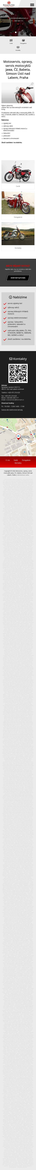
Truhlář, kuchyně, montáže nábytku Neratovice (21, 890)
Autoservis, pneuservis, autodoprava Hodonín (12, 966)
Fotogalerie (23, 43)
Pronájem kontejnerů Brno (11, 1159)
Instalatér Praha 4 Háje (27, 1098)
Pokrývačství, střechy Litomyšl (27, 1021)
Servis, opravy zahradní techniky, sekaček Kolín (14, 1009)
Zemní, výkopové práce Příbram (22, 1103)
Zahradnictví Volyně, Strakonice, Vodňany (11, 945)
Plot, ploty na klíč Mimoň (23, 1164)
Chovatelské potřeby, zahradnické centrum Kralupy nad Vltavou (20, 692)
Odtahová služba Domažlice (28, 956)
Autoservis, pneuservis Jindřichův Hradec (11, 1034)
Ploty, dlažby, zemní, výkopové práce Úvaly (15, 963)
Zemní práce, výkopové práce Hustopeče (20, 1162)
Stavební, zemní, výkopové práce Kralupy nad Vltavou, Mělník (20, 1033)
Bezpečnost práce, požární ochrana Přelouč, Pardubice (21, 591)
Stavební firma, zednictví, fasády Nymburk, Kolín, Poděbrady (15, 1001)
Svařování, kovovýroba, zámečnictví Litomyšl (11, 1092)
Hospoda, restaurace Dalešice (9, 1027)
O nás (8, 460)
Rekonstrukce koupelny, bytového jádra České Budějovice (16, 1055)
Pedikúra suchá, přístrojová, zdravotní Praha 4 (13, 1118)
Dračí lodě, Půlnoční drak (28, 1086)
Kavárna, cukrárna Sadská (15, 866)
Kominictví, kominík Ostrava (21, 1027)
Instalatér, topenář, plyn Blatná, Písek (19, 938)
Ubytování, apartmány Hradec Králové (21, 883)
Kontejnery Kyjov (6, 955)
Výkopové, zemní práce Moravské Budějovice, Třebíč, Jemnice (15, 998)
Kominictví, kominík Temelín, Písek (21, 946)
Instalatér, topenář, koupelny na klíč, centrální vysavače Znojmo (18, 885)
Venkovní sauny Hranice (12, 1052)
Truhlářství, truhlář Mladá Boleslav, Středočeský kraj (17, 490)
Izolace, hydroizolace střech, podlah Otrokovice (17, 1114)
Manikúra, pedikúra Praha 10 (16, 1098)
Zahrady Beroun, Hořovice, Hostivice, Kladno (19, 485)
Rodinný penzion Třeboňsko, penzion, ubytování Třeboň (21, 1026)
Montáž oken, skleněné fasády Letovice (11, 1054)
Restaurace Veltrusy (8, 940)
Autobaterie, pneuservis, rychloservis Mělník (25, 972)
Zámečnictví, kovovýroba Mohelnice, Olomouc (23, 1004)
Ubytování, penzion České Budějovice (17, 1107)
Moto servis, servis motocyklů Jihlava (21, 977)
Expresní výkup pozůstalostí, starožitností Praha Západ (22, 1105)
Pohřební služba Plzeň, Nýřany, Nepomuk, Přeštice (13, 1059)
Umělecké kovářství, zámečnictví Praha (24, 556)
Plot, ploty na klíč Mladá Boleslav (11, 1164)
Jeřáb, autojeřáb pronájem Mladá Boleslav (21, 530)
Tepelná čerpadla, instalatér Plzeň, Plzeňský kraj (23, 487)
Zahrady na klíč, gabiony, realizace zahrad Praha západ (17, 539)
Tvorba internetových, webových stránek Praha (13, 479)
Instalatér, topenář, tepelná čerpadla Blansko (24, 906)
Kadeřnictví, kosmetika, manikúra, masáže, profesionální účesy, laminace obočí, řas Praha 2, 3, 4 (18, 571)
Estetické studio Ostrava (28, 1059)
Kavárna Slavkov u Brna (23, 951)
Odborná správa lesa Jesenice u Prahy (15, 1135)
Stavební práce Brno (25, 967)
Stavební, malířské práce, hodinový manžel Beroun (13, 973)
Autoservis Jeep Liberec (24, 1014)
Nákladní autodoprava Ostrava (10, 1099)
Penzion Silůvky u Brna (13, 952)
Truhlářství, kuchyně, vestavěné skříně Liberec (14, 557)
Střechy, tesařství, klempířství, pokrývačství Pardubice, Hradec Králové (17, 650)
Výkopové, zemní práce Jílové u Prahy (27, 1146)
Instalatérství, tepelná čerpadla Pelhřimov (13, 1138)
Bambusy (18, 968)
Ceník (11, 43)
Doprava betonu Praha (20, 1007)
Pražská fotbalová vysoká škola (23, 974)
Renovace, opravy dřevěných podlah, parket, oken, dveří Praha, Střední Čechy (18, 560)
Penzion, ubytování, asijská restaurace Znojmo (17, 892)
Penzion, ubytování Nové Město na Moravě (24, 895)
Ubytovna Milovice (14, 993)
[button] (15, 32)
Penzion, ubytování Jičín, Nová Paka (15, 976)
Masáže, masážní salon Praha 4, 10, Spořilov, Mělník (17, 694)
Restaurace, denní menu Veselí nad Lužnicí (19, 1044)
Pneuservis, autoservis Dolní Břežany (24, 1000)
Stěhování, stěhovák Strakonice (18, 950)
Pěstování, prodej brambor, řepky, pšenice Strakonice (14, 1157)
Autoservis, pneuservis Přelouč (25, 1031)
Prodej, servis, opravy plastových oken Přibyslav (24, 1116)
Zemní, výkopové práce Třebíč (21, 1088)
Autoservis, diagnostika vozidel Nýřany (24, 965)
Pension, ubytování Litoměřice (15, 1021)
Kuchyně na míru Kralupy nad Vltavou (19, 1071)
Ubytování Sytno (11, 956)
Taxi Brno (30, 1094)
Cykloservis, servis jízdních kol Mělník (22, 889)
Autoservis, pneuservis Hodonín (27, 939)
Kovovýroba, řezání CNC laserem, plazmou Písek (19, 934)
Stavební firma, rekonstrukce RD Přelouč (13, 992)
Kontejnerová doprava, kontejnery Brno (19, 894)
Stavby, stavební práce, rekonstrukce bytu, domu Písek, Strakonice (16, 628)
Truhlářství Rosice (9, 946)
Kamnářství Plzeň (24, 1092)
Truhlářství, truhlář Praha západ (21, 758)
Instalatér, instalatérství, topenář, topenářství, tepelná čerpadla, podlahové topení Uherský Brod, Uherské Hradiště (18, 486)
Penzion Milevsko (18, 956)
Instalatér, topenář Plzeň (23, 884)
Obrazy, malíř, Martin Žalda (21, 710)
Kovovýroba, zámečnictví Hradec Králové (11, 1137)
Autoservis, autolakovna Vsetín (18, 1101)
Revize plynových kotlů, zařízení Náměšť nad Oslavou (18, 873)
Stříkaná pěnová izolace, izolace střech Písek (20, 941)
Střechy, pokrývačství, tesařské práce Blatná (15, 901)
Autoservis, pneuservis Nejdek (16, 1124)
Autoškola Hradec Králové (16, 1113)
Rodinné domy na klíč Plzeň (18, 983)
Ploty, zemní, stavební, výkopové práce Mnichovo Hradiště (18, 1011)
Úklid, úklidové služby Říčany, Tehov (24, 703)
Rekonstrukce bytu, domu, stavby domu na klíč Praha (18, 943)
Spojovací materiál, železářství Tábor (13, 612)
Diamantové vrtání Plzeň (22, 1167)
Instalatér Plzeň (14, 955)
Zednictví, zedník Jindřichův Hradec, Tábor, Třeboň (13, 1022)
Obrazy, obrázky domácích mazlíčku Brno (12, 1018)
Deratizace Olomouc (15, 1014)
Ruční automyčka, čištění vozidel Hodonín (21, 940)
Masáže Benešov (24, 612)
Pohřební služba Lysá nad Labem (16, 872)
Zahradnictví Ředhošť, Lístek (8, 593)
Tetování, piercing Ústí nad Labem (25, 1108)
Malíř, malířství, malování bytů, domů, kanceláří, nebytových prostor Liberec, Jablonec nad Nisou (18, 565)
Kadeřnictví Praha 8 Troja (8, 949)
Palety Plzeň (15, 884)
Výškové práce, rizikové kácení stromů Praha (15, 927)
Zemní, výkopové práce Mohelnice (16, 1016)
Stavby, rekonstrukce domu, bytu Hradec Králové (24, 935)
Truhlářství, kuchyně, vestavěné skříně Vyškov (19, 1112)
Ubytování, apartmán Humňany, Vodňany (20, 1154)
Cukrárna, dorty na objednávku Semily (19, 987)
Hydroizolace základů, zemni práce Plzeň (23, 954)
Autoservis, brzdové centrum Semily (17, 1005)
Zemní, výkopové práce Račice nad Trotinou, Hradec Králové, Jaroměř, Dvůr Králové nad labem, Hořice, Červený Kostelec (17, 841)
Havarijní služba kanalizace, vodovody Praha (11, 561)
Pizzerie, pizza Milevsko (28, 944)
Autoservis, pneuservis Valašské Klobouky (17, 1121)
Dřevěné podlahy (6, 1107)
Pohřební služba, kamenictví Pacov (15, 499)
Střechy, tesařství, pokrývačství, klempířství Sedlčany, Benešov (16, 715)
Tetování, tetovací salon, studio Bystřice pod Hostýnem (17, 1094)
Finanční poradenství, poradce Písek (19, 1126)
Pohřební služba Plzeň (13, 951)
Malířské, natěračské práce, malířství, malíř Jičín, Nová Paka (19, 994)
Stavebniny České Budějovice (22, 1159)
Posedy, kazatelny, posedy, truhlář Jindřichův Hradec (17, 1047)
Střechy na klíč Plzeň (22, 952)
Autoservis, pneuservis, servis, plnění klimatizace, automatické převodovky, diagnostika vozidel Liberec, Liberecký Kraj (18, 740)
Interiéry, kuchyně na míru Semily (15, 989)
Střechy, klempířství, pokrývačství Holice (17, 870)
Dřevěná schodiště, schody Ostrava (21, 1127)
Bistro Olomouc (6, 1005)
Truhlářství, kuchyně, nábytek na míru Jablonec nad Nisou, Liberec (16, 881)
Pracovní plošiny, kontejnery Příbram (18, 1102)
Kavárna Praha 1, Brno (25, 1096)
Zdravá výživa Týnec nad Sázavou (26, 1137)
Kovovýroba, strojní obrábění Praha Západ (12, 896)
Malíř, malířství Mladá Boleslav (21, 555)
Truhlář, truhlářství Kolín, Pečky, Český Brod (14, 533)
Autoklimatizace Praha (9, 507)
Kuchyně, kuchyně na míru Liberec (26, 880)
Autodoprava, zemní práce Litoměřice (10, 1032)
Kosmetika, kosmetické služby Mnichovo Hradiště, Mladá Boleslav (16, 995)
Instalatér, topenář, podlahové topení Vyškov (17, 897)
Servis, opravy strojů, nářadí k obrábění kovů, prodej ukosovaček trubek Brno (18, 891)
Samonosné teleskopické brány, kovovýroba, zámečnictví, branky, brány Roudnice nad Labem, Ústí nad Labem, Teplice (18, 578)
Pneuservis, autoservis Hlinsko (19, 1028)
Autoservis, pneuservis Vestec (12, 1049)
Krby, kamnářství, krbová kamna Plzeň (12, 957)
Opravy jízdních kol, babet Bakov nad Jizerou (24, 1147)
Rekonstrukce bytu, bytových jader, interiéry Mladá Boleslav (21, 1017)
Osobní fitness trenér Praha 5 (22, 502)
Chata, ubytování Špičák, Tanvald (24, 525)
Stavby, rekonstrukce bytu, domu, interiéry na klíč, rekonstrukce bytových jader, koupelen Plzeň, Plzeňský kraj (18, 480)
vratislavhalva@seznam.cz (19, 18)
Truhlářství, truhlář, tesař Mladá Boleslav (11, 514)
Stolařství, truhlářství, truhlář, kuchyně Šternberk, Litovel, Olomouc (20, 996)
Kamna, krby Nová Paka (10, 981)
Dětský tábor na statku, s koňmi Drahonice (24, 1151)
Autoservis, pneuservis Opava (9, 1152)
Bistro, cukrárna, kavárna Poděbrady (19, 1023)
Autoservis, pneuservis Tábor (16, 1086)
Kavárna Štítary (29, 1102)
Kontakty (18, 50)
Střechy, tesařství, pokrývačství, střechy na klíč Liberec (21, 506)
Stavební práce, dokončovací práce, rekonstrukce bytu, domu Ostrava (18, 1148)
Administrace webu (23, 475)
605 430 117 (18, 21)
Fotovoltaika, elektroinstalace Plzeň (26, 547)
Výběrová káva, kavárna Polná (16, 1125)
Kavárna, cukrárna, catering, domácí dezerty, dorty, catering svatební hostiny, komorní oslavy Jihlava (18, 1142)
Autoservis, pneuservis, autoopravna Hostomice (16, 1130)
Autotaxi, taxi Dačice (21, 1048)
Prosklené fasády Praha (22, 955)
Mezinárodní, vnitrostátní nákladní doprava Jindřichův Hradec (20, 1091)
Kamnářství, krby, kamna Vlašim (15, 1165)
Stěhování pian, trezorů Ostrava (26, 1156)
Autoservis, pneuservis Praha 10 (13, 990)
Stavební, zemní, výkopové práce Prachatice (11, 1096)
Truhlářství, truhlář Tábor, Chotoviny (11, 526)
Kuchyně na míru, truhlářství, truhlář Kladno (25, 1136)
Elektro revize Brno (24, 968)
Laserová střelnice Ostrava (22, 1099)
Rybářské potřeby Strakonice (9, 1147)
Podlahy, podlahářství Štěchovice (14, 867)
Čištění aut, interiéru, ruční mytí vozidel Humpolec (13, 1087)
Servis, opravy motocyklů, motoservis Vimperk (25, 1058)
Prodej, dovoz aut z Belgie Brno (9, 1103)
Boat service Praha (29, 1007)
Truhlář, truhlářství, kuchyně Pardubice (25, 513)
